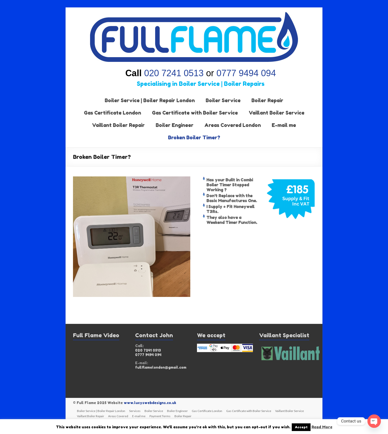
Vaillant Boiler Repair (118, 125)
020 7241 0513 (174, 73)
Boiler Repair (267, 100)
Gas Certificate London (112, 113)
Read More (322, 427)
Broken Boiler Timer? (194, 138)
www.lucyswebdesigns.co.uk (150, 403)
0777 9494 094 (245, 73)
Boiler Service (223, 100)
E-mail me (284, 125)
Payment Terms (159, 416)
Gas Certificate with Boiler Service (195, 113)
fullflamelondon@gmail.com (160, 367)
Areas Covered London (232, 125)
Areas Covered (118, 416)
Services (135, 411)
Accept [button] (301, 427)
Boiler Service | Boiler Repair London (150, 100)
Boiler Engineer (175, 125)
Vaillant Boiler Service (276, 113)
